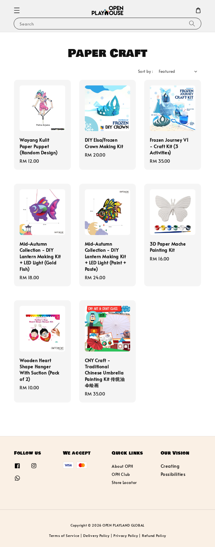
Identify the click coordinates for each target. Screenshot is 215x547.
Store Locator (124, 482)
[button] (17, 10)
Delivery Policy (96, 535)
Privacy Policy (125, 535)
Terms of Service (64, 535)
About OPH (122, 466)
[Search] (192, 23)
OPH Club (121, 474)
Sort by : (145, 71)
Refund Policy (154, 535)
